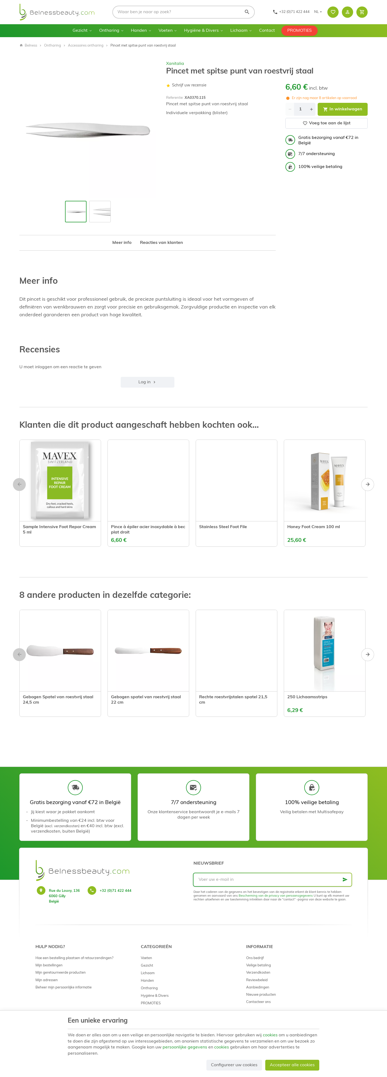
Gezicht (80, 31)
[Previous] (19, 484)
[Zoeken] (247, 12)
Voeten (166, 31)
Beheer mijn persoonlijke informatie (63, 987)
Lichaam (239, 31)
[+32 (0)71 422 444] (291, 12)
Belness (28, 45)
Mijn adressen (46, 980)
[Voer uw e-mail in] (273, 879)
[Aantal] (300, 109)
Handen (139, 31)
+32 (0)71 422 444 (115, 891)
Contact (267, 31)
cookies (270, 1035)
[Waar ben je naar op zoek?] (183, 12)
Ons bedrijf (255, 958)
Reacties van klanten (161, 243)
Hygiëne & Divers (201, 31)
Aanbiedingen (257, 987)
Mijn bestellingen (49, 965)
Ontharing (109, 31)
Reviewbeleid (257, 980)
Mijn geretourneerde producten (60, 972)
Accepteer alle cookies (292, 1065)
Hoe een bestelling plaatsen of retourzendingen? (74, 958)
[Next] (367, 484)
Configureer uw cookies (234, 1065)
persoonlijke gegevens (185, 1047)
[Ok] (345, 879)
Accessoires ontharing (85, 45)
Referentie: (175, 98)
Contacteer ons (258, 1002)
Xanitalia (175, 64)
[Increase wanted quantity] (311, 109)
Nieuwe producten (261, 995)
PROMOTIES (299, 31)
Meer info (121, 243)
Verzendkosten (258, 972)
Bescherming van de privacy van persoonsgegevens (276, 895)
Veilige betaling (258, 965)
